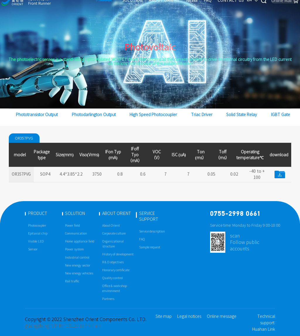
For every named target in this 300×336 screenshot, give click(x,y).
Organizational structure (113, 243)
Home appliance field (79, 241)
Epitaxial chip (37, 233)
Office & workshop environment (114, 288)
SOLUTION (120, 9)
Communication (76, 233)
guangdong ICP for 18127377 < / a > (63, 326)
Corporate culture (114, 233)
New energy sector (77, 265)
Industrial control (77, 257)
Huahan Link (263, 329)
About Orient (111, 225)
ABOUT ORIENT (152, 9)
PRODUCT (93, 9)
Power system (74, 249)
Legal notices (189, 316)
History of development (118, 254)
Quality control (112, 278)
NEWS (179, 9)
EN (241, 9)
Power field (72, 225)
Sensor (33, 249)
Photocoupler (37, 225)
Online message (222, 316)
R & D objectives (113, 262)
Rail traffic (72, 281)
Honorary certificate (116, 270)
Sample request (150, 247)
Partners (108, 299)
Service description (152, 231)
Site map (164, 316)
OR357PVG (25, 138)
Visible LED (36, 241)
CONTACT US (218, 9)
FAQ (195, 9)
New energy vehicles (79, 273)
